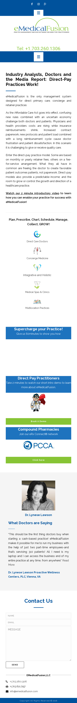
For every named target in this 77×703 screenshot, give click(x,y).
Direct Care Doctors (37, 241)
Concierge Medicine (37, 258)
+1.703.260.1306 (18, 681)
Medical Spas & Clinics (37, 292)
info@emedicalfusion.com (24, 691)
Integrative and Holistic (37, 275)
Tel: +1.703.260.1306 (38, 48)
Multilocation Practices (37, 308)
